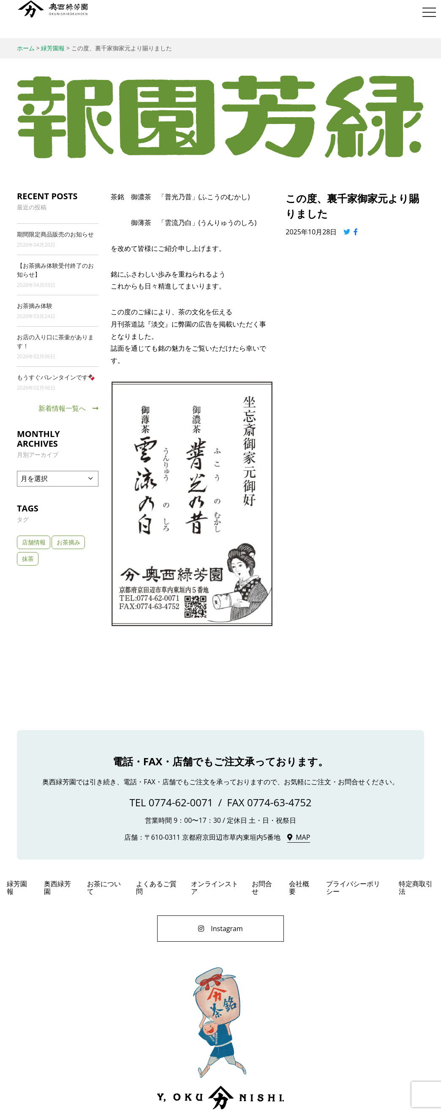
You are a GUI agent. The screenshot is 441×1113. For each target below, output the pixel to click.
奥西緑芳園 (53, 9)
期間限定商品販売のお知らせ (55, 234)
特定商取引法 (416, 887)
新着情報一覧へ (62, 408)
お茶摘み (68, 542)
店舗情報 (34, 542)
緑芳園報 (17, 887)
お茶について (104, 887)
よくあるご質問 (156, 887)
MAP (303, 837)
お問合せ (262, 887)
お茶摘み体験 (34, 306)
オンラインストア (214, 887)
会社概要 (299, 887)
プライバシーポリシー (353, 887)
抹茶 (28, 559)
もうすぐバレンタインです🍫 (56, 377)
